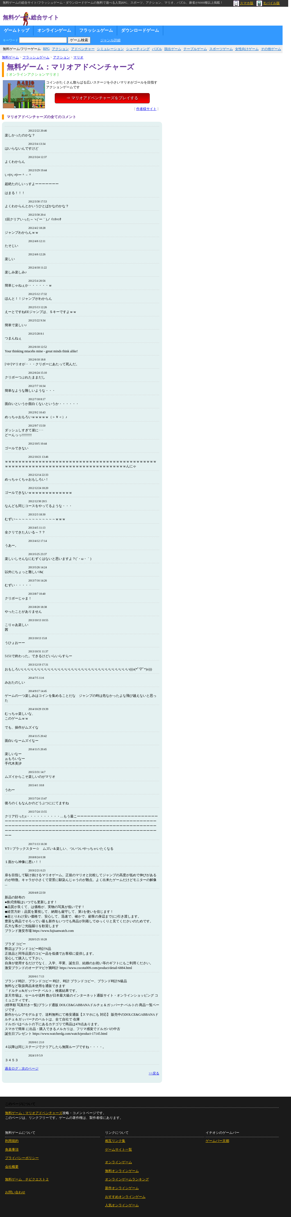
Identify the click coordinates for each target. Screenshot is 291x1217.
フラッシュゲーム (96, 30)
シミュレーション (110, 49)
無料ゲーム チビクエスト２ (27, 1179)
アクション (60, 49)
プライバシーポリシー (22, 1158)
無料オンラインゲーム (122, 1171)
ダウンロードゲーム (140, 30)
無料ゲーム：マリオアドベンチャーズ (33, 1113)
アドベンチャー (83, 49)
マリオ (78, 57)
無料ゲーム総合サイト (31, 17)
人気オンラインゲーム (122, 1205)
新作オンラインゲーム (122, 1188)
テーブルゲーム (195, 49)
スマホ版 (243, 3)
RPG (46, 49)
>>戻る (154, 1073)
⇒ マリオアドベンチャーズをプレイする (102, 98)
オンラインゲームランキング (127, 1179)
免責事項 (12, 1149)
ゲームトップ (16, 30)
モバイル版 (268, 3)
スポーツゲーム (221, 49)
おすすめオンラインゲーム (125, 1197)
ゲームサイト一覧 (118, 1149)
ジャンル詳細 (110, 40)
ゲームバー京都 (217, 1141)
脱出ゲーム (172, 49)
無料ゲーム (10, 57)
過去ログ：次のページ (21, 1068)
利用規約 (12, 1141)
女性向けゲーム (247, 49)
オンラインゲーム (54, 30)
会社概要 (12, 1167)
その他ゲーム (271, 49)
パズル (157, 49)
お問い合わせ (15, 1192)
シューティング (138, 49)
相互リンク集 (115, 1141)
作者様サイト (146, 109)
